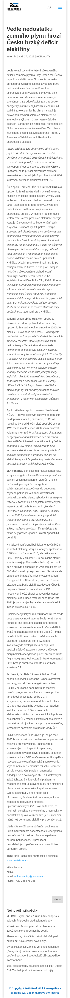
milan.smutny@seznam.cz (29, 876)
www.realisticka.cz (17, 860)
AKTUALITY (43, 56)
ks (15, 56)
